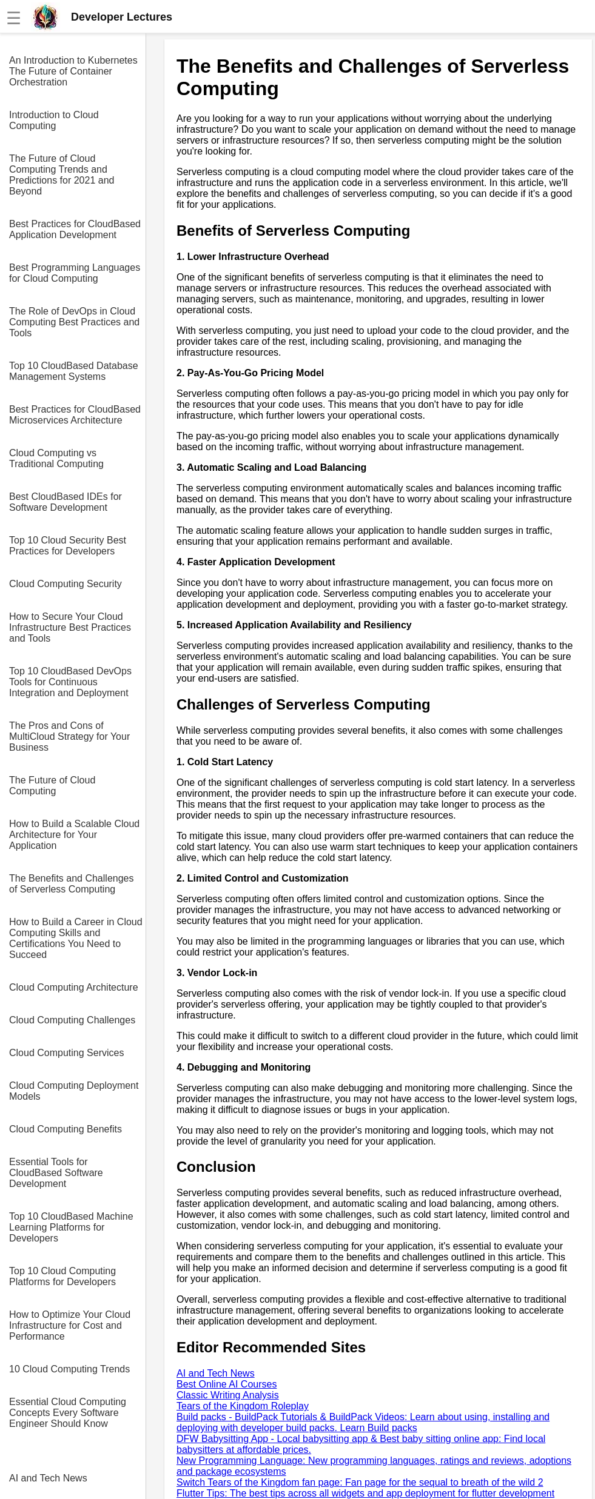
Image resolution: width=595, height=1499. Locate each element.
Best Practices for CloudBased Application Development (75, 229)
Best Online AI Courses (226, 1384)
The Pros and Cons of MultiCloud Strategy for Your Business (69, 736)
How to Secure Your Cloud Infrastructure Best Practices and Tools (70, 627)
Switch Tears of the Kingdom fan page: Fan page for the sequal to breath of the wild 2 (359, 1482)
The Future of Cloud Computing (52, 785)
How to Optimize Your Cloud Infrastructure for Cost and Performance (69, 1325)
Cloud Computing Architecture (73, 987)
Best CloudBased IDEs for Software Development (65, 502)
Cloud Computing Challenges (72, 1020)
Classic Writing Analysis (227, 1395)
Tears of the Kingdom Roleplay (242, 1406)
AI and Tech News (48, 1478)
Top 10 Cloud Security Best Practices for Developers (67, 545)
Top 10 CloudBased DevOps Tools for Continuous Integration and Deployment (70, 682)
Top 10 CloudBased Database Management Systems (73, 371)
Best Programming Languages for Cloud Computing (74, 273)
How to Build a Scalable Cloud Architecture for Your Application (74, 835)
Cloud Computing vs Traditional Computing (56, 458)
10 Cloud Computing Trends (69, 1369)
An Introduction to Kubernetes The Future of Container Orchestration (73, 71)
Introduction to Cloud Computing (54, 120)
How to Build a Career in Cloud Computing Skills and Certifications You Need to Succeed (76, 938)
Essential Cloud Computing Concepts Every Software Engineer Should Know (67, 1413)
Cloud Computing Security (65, 584)
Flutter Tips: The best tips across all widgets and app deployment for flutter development (365, 1493)
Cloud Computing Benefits (65, 1129)
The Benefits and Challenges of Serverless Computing (71, 883)
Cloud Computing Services (66, 1053)
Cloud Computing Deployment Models (73, 1091)
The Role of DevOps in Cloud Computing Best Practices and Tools (74, 322)
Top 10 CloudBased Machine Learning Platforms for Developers (71, 1227)
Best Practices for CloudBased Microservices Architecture (75, 414)
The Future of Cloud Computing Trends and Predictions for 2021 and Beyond (61, 174)
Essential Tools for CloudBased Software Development (56, 1173)
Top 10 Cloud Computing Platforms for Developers (62, 1276)
